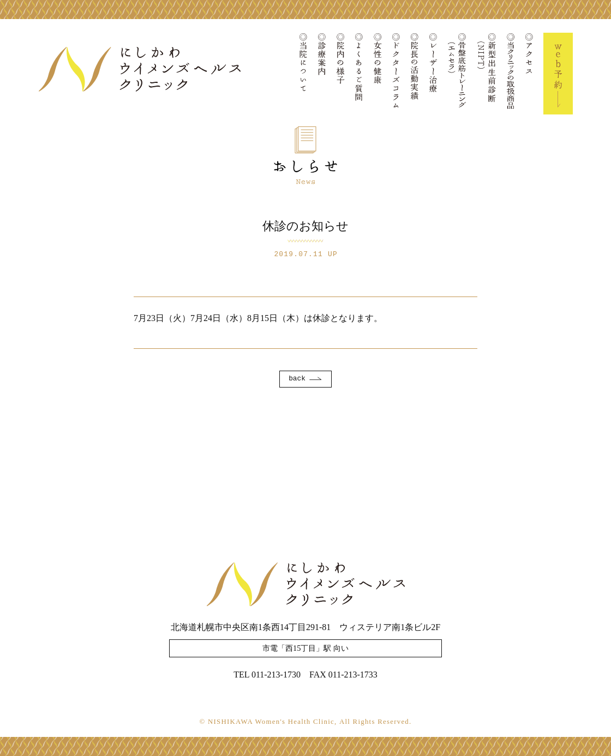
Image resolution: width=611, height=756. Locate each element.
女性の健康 (377, 73)
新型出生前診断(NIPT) (486, 73)
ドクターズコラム (396, 73)
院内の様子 (340, 73)
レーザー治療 (433, 73)
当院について (303, 73)
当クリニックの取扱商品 (510, 73)
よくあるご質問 (359, 73)
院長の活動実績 (414, 73)
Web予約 (558, 73)
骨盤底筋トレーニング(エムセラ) (457, 73)
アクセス (529, 73)
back (297, 378)
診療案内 (322, 73)
